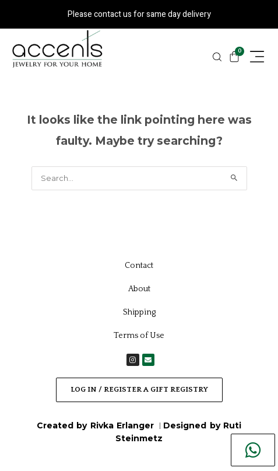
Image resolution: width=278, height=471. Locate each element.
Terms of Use (139, 335)
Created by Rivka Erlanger (97, 425)
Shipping (139, 312)
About (139, 289)
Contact (139, 265)
